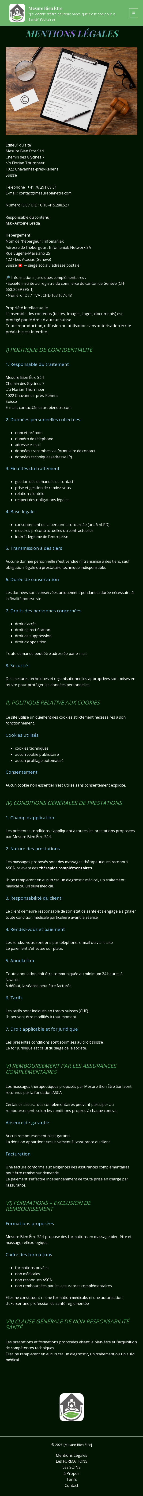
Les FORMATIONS (71, 1461)
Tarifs (71, 1479)
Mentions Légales (71, 1455)
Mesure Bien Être (57, 10)
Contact (71, 1485)
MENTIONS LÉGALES (71, 33)
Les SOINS (71, 1467)
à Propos (71, 1473)
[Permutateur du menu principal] (133, 15)
